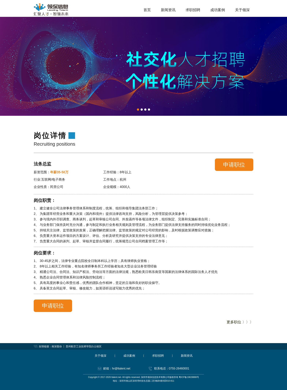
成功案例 (217, 10)
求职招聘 (193, 10)
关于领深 (242, 10)
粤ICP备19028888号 (189, 377)
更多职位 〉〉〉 (240, 322)
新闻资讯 (168, 10)
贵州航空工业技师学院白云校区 (84, 346)
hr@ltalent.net (121, 368)
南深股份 (57, 346)
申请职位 (234, 165)
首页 (147, 10)
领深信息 (51, 9)
